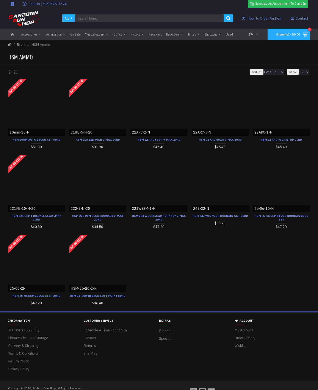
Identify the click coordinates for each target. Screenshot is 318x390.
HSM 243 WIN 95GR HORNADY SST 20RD (220, 216)
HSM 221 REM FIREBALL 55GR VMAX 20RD (36, 217)
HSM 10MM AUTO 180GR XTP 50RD (37, 139)
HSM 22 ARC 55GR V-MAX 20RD (159, 139)
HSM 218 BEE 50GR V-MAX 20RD (98, 139)
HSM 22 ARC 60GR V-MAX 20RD (220, 139)
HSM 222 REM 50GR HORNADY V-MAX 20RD (97, 217)
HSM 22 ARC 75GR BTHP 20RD (281, 139)
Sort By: (254, 71)
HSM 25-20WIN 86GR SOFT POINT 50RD (97, 295)
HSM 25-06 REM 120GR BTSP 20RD (37, 295)
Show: (295, 71)
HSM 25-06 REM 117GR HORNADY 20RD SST (281, 217)
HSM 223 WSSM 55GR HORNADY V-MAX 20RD (159, 217)
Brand (21, 44)
